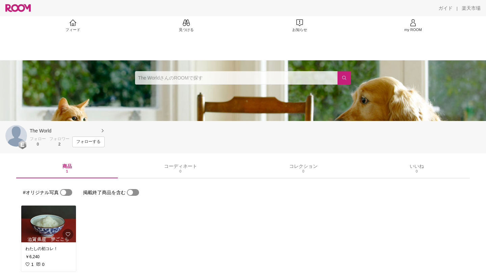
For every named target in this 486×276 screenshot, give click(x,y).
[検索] (344, 78)
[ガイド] (445, 8)
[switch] (66, 192)
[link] (48, 224)
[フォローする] (88, 141)
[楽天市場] (471, 8)
